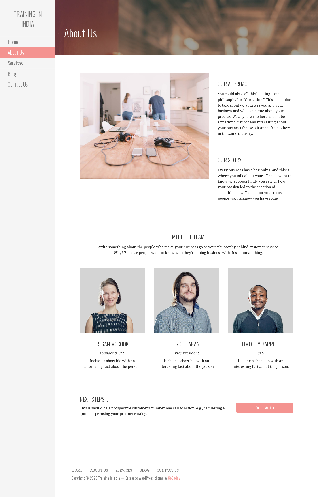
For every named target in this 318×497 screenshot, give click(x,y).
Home (13, 42)
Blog (12, 74)
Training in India (28, 19)
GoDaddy (174, 478)
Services (15, 63)
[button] (264, 408)
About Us (16, 52)
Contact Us (18, 84)
